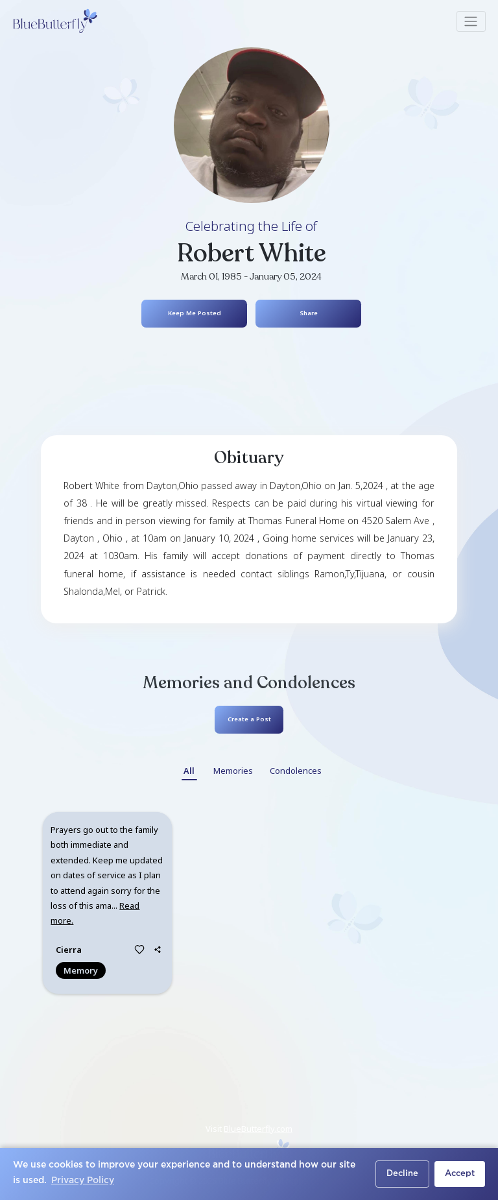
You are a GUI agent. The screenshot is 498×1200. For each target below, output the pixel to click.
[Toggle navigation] (471, 21)
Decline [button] (402, 1173)
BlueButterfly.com (258, 1128)
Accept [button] (460, 1173)
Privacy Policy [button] (82, 1180)
